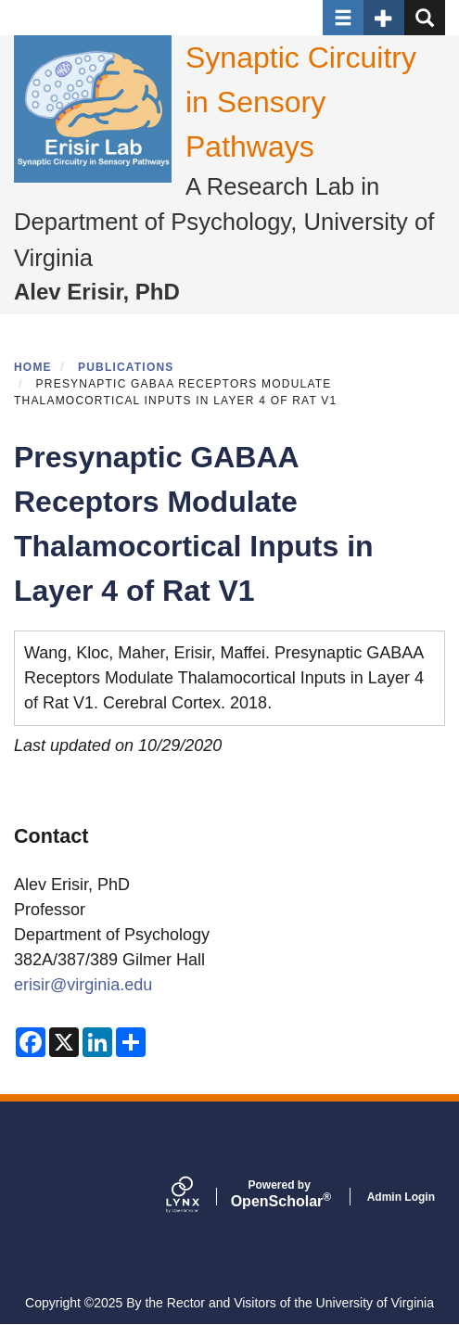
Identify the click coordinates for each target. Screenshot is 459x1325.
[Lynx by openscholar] (198, 1196)
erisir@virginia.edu (83, 984)
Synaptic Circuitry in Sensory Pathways (300, 102)
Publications (126, 367)
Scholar (279, 1194)
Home (33, 367)
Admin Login (401, 1197)
